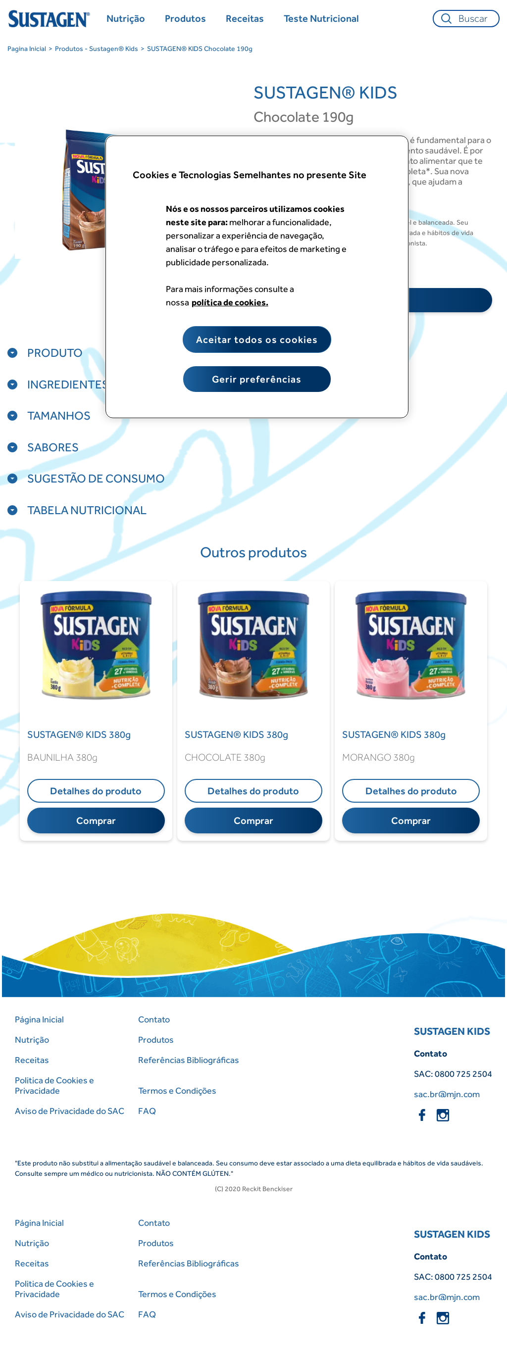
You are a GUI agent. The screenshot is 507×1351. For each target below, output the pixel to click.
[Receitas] (244, 18)
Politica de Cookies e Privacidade (54, 1085)
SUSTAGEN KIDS (452, 1031)
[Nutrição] (126, 18)
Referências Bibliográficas (188, 1060)
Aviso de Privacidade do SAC (69, 1111)
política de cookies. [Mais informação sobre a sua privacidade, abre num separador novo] (230, 302)
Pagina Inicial (26, 48)
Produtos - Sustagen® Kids (96, 48)
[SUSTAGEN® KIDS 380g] (96, 734)
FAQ (147, 1111)
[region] (257, 277)
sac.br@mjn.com (447, 1094)
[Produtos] (185, 18)
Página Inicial (39, 1019)
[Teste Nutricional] (321, 18)
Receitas (32, 1060)
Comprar (96, 820)
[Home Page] (50, 18)
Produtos (156, 1039)
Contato (154, 1019)
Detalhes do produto (96, 791)
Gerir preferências (257, 379)
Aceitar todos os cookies (257, 339)
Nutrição (32, 1039)
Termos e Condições (177, 1090)
